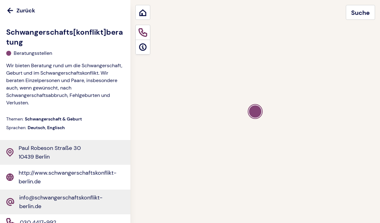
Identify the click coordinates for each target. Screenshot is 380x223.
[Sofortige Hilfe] (142, 32)
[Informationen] (142, 47)
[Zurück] (65, 10)
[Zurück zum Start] (142, 12)
